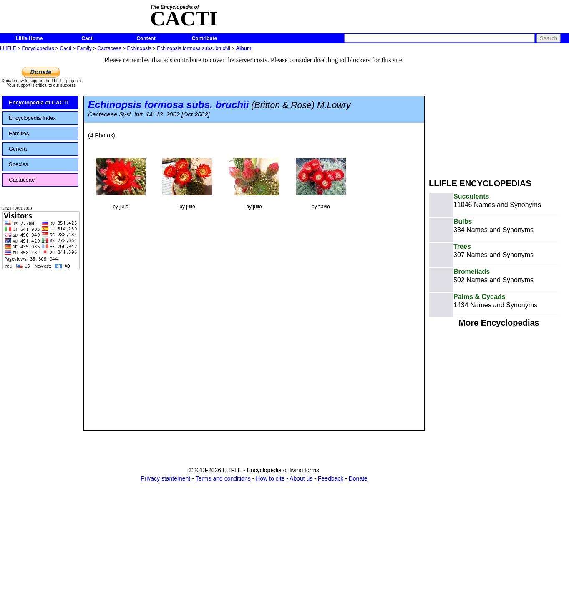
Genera (18, 149)
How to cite (270, 478)
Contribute (204, 38)
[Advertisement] (499, 111)
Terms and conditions (222, 478)
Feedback (330, 478)
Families (19, 133)
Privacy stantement (165, 478)
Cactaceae (109, 48)
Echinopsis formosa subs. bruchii (193, 48)
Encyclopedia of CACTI (38, 102)
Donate (358, 478)
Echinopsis (139, 48)
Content (145, 38)
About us (301, 478)
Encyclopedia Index (32, 118)
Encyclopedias (38, 48)
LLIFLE (8, 48)
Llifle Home (29, 38)
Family (84, 48)
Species (18, 164)
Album (243, 48)
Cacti (87, 38)
